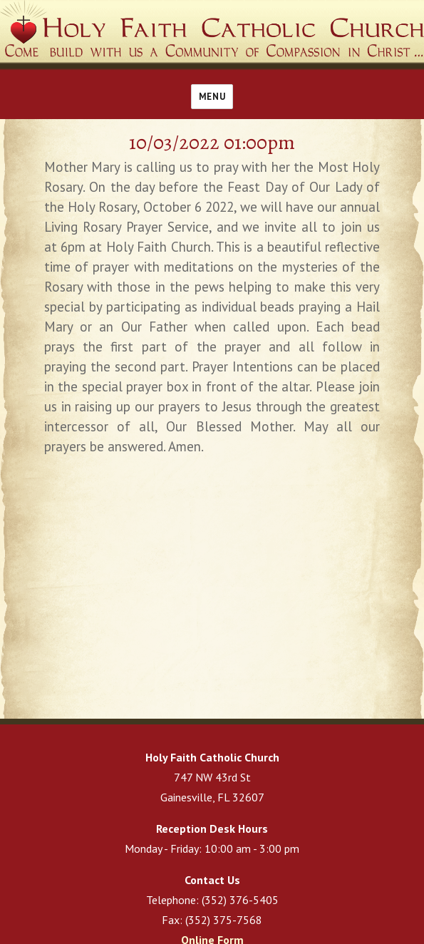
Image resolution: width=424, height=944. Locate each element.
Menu (212, 97)
